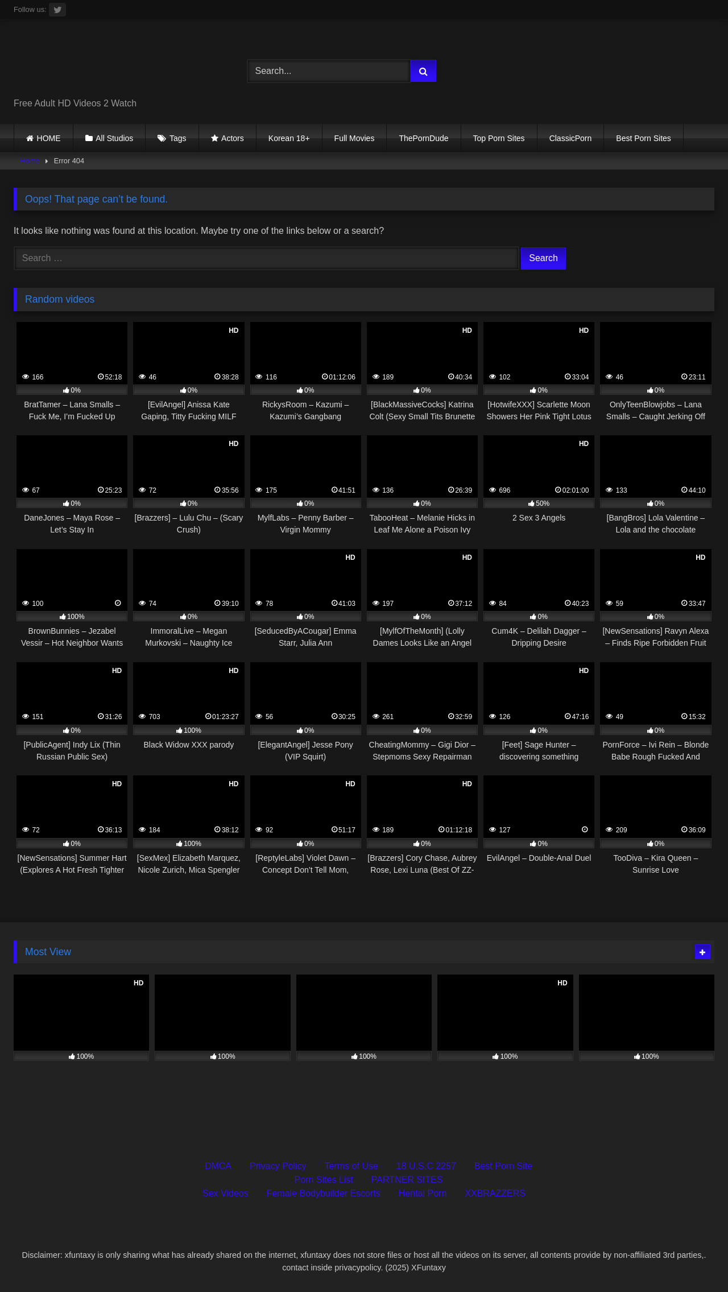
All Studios (114, 138)
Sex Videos (225, 1193)
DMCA (218, 1166)
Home (30, 160)
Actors (232, 138)
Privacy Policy (278, 1166)
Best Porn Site (503, 1166)
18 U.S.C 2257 (426, 1166)
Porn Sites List (324, 1179)
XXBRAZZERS (495, 1193)
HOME (49, 138)
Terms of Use (351, 1166)
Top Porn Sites (499, 138)
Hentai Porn (423, 1193)
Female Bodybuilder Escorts (323, 1193)
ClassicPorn (570, 138)
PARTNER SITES (407, 1179)
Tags (178, 138)
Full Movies (354, 138)
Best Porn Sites (643, 138)
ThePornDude (423, 138)
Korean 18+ (289, 138)
